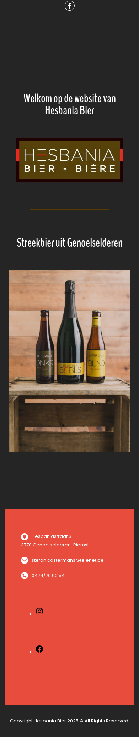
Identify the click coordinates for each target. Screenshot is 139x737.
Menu (70, 29)
